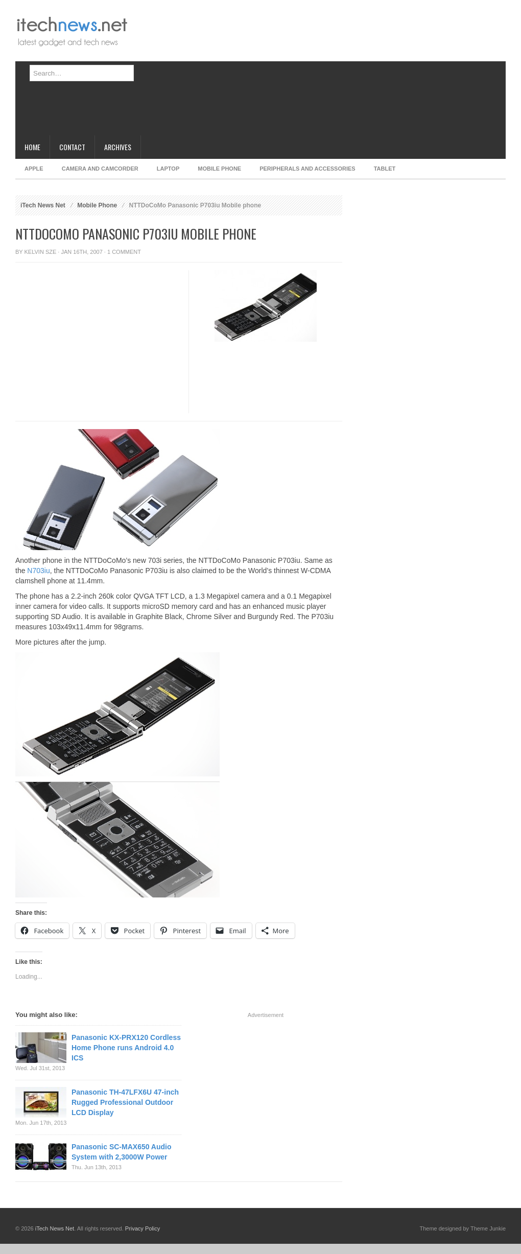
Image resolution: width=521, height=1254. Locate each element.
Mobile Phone (219, 168)
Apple (34, 168)
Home (32, 146)
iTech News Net (42, 205)
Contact (72, 146)
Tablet (385, 168)
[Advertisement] (211, 71)
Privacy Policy (142, 1228)
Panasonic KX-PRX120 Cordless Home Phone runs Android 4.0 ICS (126, 1047)
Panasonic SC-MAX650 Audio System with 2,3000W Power (122, 1152)
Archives (117, 146)
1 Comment (124, 252)
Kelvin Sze (41, 252)
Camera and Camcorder (100, 168)
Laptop (168, 168)
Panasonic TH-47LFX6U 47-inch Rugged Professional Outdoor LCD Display (125, 1102)
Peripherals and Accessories (307, 168)
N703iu (38, 570)
